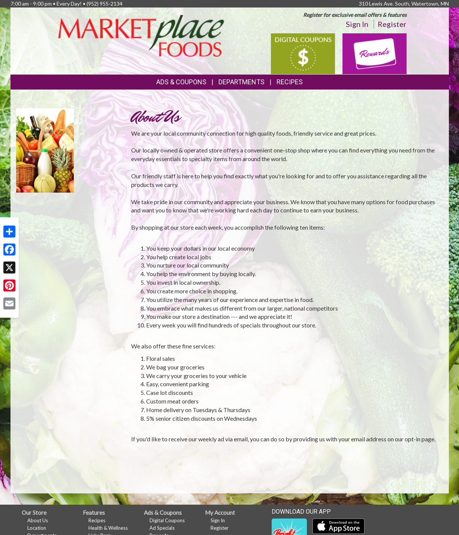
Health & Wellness (108, 528)
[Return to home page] (141, 35)
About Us (37, 520)
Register (392, 23)
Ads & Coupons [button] (181, 82)
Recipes (290, 82)
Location (36, 528)
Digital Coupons (167, 520)
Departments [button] (241, 82)
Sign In (357, 23)
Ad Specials (162, 528)
